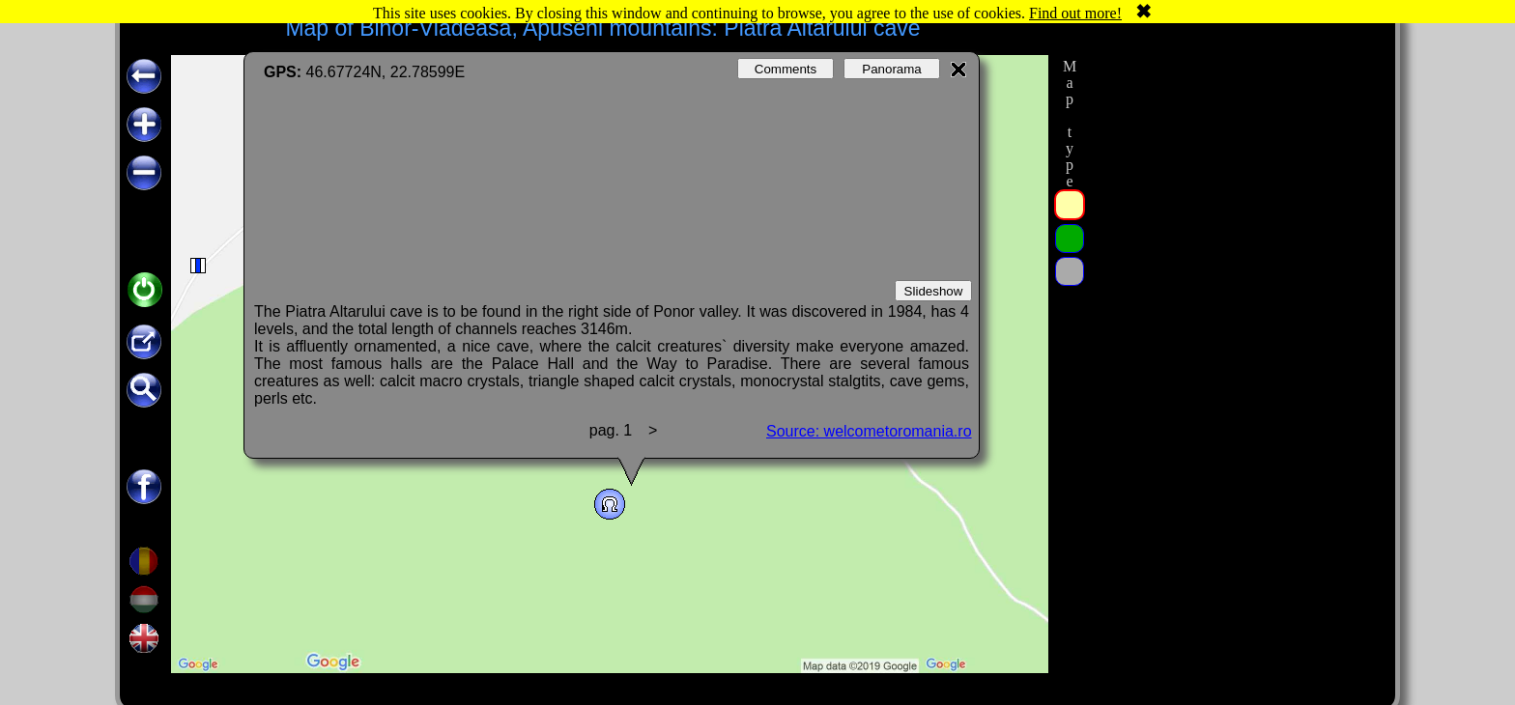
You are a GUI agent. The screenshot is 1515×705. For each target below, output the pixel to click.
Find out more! (1075, 13)
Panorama (892, 69)
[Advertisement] (1234, 344)
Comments (785, 69)
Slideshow (933, 291)
